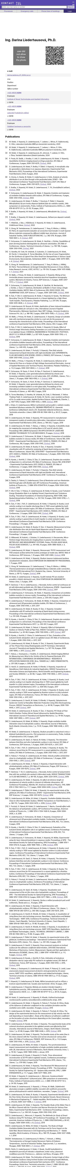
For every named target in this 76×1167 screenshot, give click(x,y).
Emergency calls (27, 11)
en (73, 4)
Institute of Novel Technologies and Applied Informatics (28, 99)
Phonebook (8, 11)
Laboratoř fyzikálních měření (18, 113)
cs (73, 2)
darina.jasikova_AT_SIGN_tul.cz (19, 75)
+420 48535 (14, 93)
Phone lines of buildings (50, 11)
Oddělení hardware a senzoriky (19, 126)
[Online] (43, 163)
